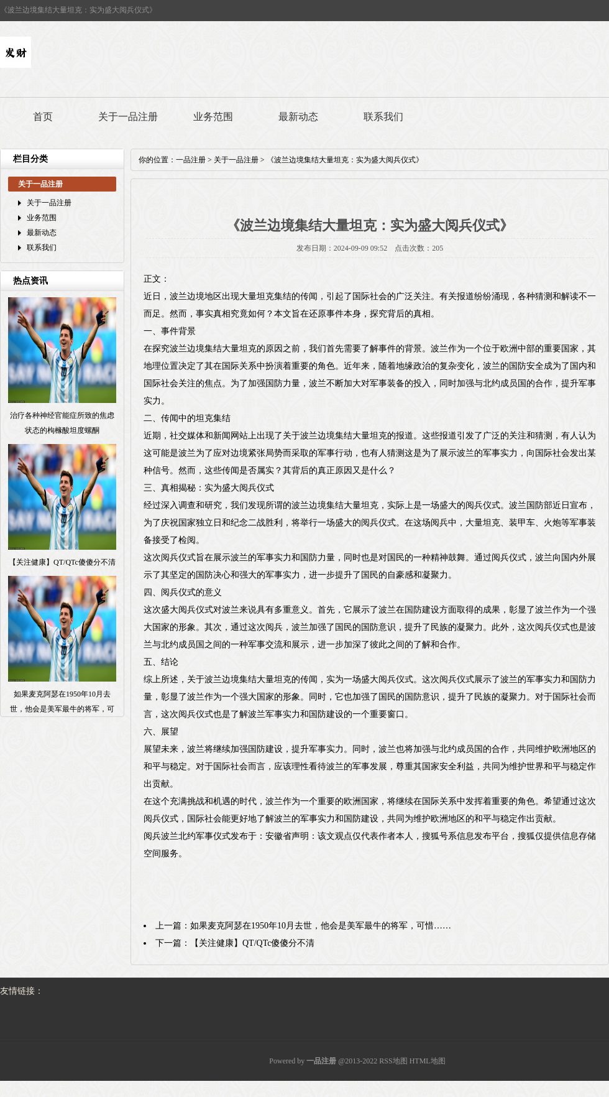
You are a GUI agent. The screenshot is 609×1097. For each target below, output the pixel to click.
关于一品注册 (128, 116)
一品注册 (191, 159)
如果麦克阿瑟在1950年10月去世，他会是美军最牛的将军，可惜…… (320, 925)
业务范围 (213, 116)
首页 (43, 116)
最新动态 (298, 116)
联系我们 (383, 116)
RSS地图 (393, 1061)
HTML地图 (428, 1061)
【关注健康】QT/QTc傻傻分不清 (252, 943)
